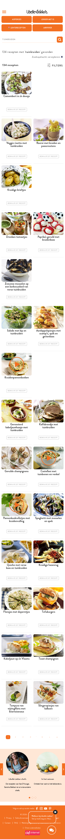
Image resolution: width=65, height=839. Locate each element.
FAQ (16, 823)
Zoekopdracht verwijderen (46, 57)
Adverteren (56, 823)
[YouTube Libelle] (45, 808)
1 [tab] (29, 797)
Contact (7, 823)
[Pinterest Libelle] (50, 808)
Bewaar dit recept (17, 110)
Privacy (8, 818)
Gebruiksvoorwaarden (23, 818)
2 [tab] (32, 797)
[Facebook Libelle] (36, 808)
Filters (57, 65)
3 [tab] (35, 797)
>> (57, 737)
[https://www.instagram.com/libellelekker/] (41, 808)
